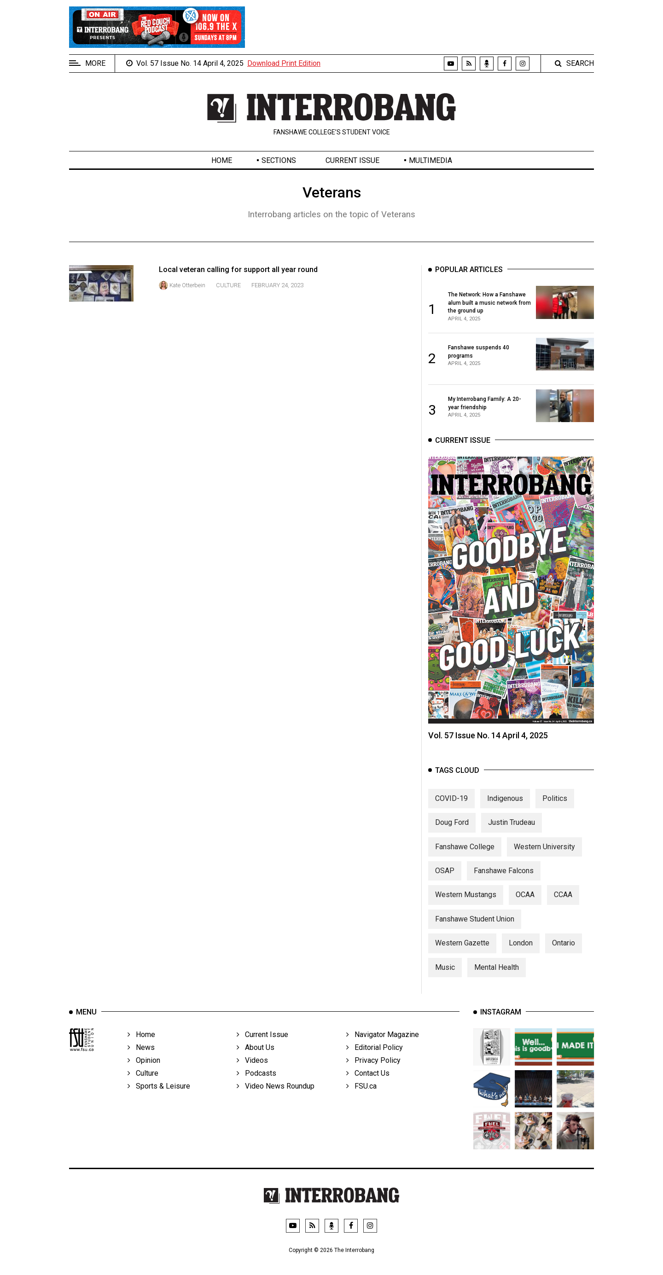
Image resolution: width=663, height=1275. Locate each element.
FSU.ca (361, 1099)
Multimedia (430, 160)
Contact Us (368, 1086)
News (141, 1060)
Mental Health (496, 972)
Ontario (563, 949)
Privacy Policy (373, 1073)
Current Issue (352, 160)
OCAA (525, 900)
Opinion (144, 1073)
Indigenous (505, 804)
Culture (228, 285)
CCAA (563, 900)
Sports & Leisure (159, 1099)
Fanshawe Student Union (474, 925)
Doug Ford (452, 828)
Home (221, 160)
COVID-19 (451, 804)
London (521, 949)
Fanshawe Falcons (504, 876)
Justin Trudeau (511, 828)
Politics (554, 804)
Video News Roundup (275, 1099)
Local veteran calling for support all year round (238, 269)
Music (445, 972)
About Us (255, 1060)
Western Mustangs (465, 900)
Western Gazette (462, 949)
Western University (544, 852)
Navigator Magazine (382, 1047)
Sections (279, 160)
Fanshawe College (464, 852)
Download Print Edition (283, 63)
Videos (252, 1073)
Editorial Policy (374, 1060)
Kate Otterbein (187, 285)
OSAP (444, 876)
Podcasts (256, 1086)
